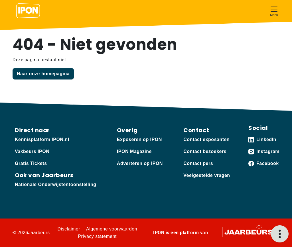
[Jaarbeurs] (249, 231)
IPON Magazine (134, 151)
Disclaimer (68, 228)
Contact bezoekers (204, 151)
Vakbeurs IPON (32, 151)
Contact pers (198, 163)
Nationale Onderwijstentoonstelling (55, 184)
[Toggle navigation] (274, 11)
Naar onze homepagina (43, 73)
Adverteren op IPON (140, 163)
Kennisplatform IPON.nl (42, 139)
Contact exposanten (206, 139)
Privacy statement (97, 236)
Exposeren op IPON (139, 139)
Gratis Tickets (31, 163)
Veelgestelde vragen (206, 175)
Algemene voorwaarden (111, 228)
